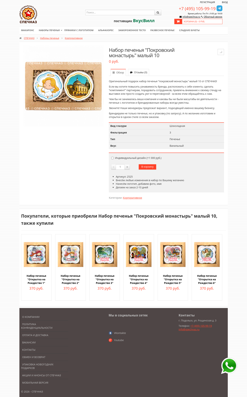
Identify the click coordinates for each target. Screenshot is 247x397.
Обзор (118, 72)
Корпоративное (74, 38)
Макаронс (28, 30)
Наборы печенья (50, 30)
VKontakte (120, 333)
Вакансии (29, 342)
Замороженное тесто (135, 30)
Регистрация (207, 2)
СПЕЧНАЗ (29, 38)
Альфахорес (108, 30)
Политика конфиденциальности (37, 325)
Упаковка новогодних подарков (37, 366)
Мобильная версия (35, 382)
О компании (31, 317)
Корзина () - (194, 21)
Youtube (119, 340)
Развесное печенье (166, 30)
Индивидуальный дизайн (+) (136, 158)
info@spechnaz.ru (191, 16)
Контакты (28, 349)
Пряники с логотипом (81, 30)
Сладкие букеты (194, 30)
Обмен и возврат (33, 357)
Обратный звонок (213, 16)
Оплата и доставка (35, 335)
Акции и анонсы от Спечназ (41, 375)
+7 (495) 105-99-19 (197, 8)
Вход (225, 2)
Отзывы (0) (138, 72)
